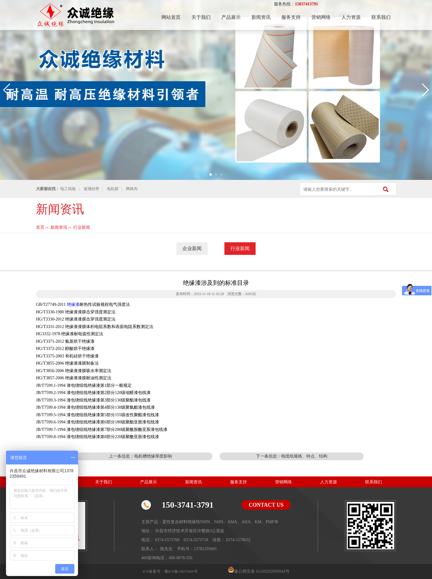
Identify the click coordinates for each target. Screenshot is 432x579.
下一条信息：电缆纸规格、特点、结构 (291, 456)
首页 (40, 227)
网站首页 (171, 17)
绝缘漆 (73, 304)
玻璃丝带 (91, 189)
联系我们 (381, 17)
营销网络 (321, 17)
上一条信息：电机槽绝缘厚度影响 (140, 456)
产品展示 (231, 17)
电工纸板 (68, 189)
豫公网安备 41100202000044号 (262, 571)
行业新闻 (81, 227)
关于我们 (201, 17)
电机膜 (112, 189)
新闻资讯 (261, 17)
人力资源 (351, 17)
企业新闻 (192, 248)
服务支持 (291, 17)
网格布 (132, 189)
